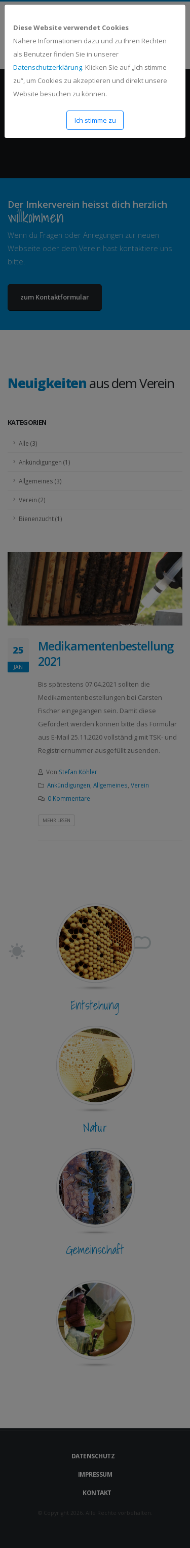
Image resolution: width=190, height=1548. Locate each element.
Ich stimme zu (95, 120)
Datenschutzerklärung (47, 67)
